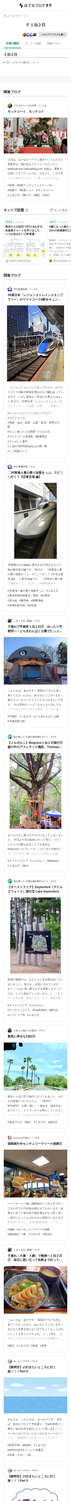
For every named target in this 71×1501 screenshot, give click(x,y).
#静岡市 (26, 1445)
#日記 (46, 195)
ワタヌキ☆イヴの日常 (25, 105)
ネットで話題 (33, 43)
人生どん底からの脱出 (25, 1030)
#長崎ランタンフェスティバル (35, 185)
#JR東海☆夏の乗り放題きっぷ (26, 590)
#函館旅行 (14, 1234)
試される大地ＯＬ (23, 1138)
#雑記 (37, 195)
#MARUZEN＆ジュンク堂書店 (25, 1449)
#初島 (43, 1345)
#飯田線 (24, 600)
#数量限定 (41, 436)
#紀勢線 (45, 595)
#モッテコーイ (45, 190)
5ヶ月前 (43, 105)
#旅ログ (26, 195)
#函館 (11, 1229)
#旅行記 (53, 1010)
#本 (29, 1454)
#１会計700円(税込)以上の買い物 (27, 446)
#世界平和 (14, 1445)
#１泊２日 (14, 195)
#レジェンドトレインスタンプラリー (29, 413)
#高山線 (12, 600)
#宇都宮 (12, 716)
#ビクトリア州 (16, 1014)
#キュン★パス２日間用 (22, 431)
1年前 (32, 466)
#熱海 (34, 1345)
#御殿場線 (37, 600)
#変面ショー (26, 190)
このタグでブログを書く (52, 34)
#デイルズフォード (19, 1010)
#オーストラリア (18, 860)
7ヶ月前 (34, 289)
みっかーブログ (22, 1361)
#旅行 (25, 865)
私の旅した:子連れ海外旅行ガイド (31, 737)
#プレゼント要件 (18, 441)
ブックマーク (14, 222)
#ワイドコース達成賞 (20, 436)
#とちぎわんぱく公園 (46, 716)
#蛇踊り (12, 190)
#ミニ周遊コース (18, 451)
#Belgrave (53, 860)
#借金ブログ (15, 1122)
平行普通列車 (20, 289)
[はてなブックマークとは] (26, 210)
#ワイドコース (16, 418)
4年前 (53, 737)
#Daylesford (40, 1010)
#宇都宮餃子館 (16, 721)
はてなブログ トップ (16, 15)
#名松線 (32, 605)
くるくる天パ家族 (23, 621)
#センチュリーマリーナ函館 (33, 1229)
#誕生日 (52, 1122)
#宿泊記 (47, 1234)
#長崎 (11, 185)
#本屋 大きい (16, 1454)
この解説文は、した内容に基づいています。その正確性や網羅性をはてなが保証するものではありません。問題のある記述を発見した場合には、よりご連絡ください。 (21, 63)
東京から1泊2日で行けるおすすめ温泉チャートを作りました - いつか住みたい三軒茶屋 (24, 230)
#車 (24, 1234)
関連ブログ (53, 43)
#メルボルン (37, 860)
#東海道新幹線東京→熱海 (23, 595)
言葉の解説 (12, 43)
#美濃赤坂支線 (16, 605)
